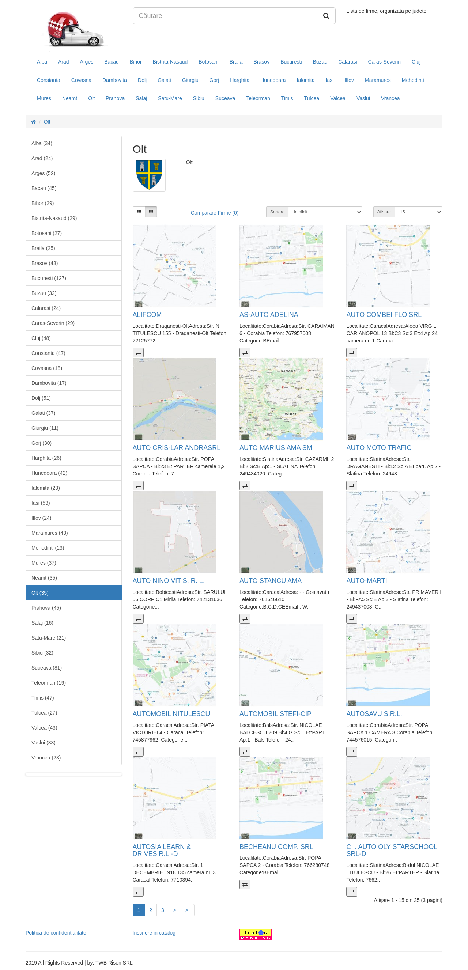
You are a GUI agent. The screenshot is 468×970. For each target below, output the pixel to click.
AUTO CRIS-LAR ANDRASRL (177, 447)
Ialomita (306, 80)
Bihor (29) (42, 203)
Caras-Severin (384, 62)
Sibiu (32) (42, 653)
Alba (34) (41, 143)
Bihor (136, 62)
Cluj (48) (41, 338)
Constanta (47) (48, 353)
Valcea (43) (44, 728)
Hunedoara (273, 80)
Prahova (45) (46, 608)
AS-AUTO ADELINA (268, 314)
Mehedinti (413, 80)
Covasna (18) (46, 368)
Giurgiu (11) (44, 428)
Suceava (225, 98)
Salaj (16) (42, 623)
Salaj (141, 98)
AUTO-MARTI (366, 580)
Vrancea (390, 98)
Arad (63, 62)
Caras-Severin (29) (53, 323)
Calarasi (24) (46, 308)
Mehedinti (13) (47, 548)
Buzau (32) (43, 293)
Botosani (208, 62)
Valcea (338, 98)
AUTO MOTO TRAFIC (378, 447)
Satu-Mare (170, 98)
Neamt (69, 98)
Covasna (81, 80)
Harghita (239, 80)
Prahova (115, 98)
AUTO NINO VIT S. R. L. (169, 580)
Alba (42, 62)
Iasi (330, 80)
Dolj (142, 80)
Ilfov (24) (41, 518)
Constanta (48, 80)
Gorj (214, 80)
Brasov (262, 62)
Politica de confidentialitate (56, 933)
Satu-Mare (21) (48, 638)
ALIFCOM (147, 314)
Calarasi (347, 62)
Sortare (277, 212)
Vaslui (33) (43, 743)
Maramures (378, 80)
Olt (91, 98)
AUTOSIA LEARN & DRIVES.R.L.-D (162, 850)
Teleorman (258, 98)
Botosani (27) (46, 233)
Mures (44, 98)
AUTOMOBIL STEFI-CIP (275, 713)
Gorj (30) (41, 443)
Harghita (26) (46, 458)
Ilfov (349, 80)
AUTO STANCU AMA (270, 580)
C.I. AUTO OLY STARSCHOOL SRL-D (391, 850)
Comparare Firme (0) (215, 213)
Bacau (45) (43, 188)
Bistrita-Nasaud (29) (54, 218)
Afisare (384, 212)
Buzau (320, 62)
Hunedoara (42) (49, 473)
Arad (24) (42, 158)
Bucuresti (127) (48, 278)
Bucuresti (291, 62)
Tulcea (312, 98)
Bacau (111, 62)
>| (187, 910)
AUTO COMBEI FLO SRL (384, 314)
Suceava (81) (46, 668)
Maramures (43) (49, 533)
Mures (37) (43, 563)
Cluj (416, 62)
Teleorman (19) (48, 683)
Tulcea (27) (44, 713)
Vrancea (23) (46, 758)
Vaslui (363, 98)
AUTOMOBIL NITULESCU (171, 713)
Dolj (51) (41, 398)
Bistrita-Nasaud (170, 62)
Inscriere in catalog (154, 933)
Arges (87, 62)
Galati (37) (43, 413)
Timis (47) (42, 698)
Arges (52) (43, 173)
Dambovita (114, 80)
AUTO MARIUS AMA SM (275, 447)
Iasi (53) (40, 503)
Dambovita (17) (49, 383)
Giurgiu (190, 80)
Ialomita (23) (45, 488)
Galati (164, 80)
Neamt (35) (44, 578)
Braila (236, 62)
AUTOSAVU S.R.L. (374, 713)
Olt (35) (40, 593)
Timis (287, 98)
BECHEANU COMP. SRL (276, 846)
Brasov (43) (44, 263)
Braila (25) (43, 248)
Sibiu (198, 98)
